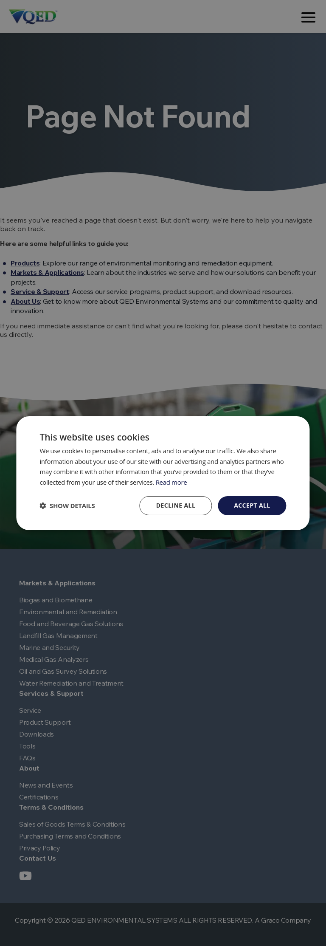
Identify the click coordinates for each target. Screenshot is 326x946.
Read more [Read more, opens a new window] (171, 482)
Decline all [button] (175, 505)
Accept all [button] (252, 505)
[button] (67, 505)
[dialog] (163, 473)
